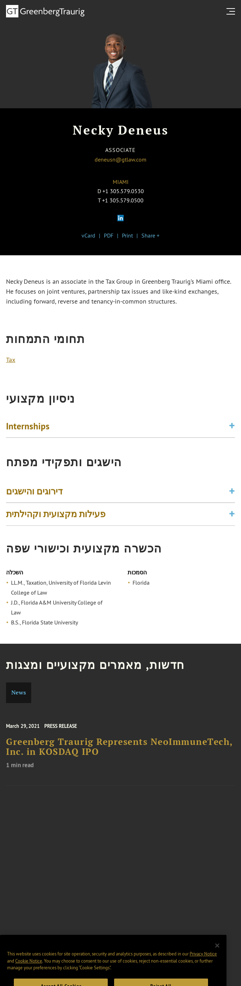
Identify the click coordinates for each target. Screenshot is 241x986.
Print (127, 235)
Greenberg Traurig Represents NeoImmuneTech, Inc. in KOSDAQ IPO (119, 750)
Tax (10, 361)
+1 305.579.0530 (123, 191)
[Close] (217, 952)
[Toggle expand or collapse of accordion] (232, 427)
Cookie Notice (28, 968)
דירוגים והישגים (34, 493)
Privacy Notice (203, 961)
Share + (150, 235)
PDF (108, 235)
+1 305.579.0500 (123, 200)
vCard (88, 235)
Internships (28, 427)
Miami (121, 181)
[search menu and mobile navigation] (232, 11)
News (18, 692)
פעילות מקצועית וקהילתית (56, 516)
